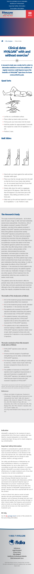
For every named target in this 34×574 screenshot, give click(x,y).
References (17, 548)
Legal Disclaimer (16, 550)
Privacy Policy (17, 552)
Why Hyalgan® (17, 554)
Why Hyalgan (9, 41)
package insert (12, 516)
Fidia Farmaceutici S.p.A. (17, 558)
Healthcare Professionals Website (17, 556)
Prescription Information (17, 8)
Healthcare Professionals (17, 3)
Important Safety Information (17, 6)
